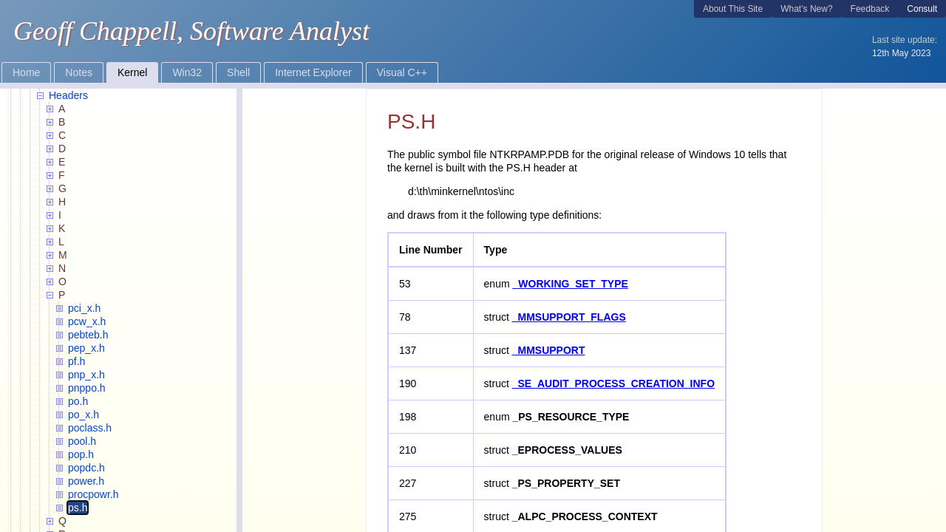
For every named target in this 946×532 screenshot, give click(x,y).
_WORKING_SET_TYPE (570, 284)
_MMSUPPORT (548, 350)
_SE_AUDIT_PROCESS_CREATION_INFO (613, 383)
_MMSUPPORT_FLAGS (569, 317)
